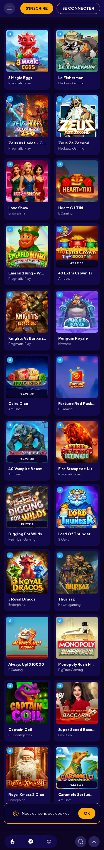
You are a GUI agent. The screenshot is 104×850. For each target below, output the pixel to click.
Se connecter (78, 8)
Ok (87, 813)
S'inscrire (37, 8)
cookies (62, 813)
